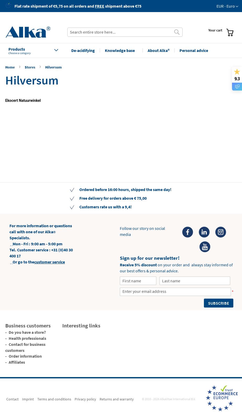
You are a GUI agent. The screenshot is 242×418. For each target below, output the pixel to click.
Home (10, 67)
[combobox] (125, 32)
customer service (49, 261)
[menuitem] (166, 19)
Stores (30, 67)
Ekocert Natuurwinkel (23, 100)
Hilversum (53, 67)
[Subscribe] (218, 303)
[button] (227, 6)
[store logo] (34, 32)
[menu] (164, 19)
